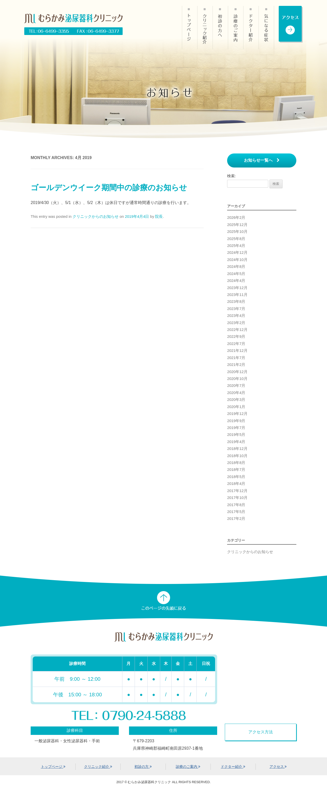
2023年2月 (236, 323)
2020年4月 (236, 393)
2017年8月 (236, 505)
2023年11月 (237, 295)
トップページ (53, 767)
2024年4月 (236, 281)
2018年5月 (236, 477)
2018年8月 (236, 463)
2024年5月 (236, 274)
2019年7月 (236, 428)
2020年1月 (236, 407)
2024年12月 (237, 252)
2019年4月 (236, 442)
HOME (189, 27)
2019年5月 (236, 435)
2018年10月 (237, 456)
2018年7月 (236, 470)
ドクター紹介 (251, 27)
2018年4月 (236, 484)
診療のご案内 (235, 27)
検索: (231, 176)
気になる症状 (266, 27)
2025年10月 (237, 232)
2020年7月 (236, 386)
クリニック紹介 (205, 27)
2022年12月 (237, 330)
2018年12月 (237, 449)
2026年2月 (236, 218)
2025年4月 (236, 246)
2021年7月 (236, 358)
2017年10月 (237, 498)
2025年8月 (236, 239)
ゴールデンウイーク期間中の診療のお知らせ (109, 187)
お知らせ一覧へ (261, 160)
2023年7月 (236, 309)
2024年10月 (237, 260)
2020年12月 (237, 372)
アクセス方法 (260, 732)
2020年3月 (236, 400)
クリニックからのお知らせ (96, 216)
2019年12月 (237, 414)
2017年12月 (237, 491)
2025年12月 (237, 225)
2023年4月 (236, 316)
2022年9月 (236, 337)
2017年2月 (236, 519)
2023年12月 (237, 288)
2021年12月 (237, 351)
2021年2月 (236, 365)
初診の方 (220, 27)
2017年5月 (236, 512)
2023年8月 (236, 302)
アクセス (278, 767)
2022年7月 (236, 344)
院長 (159, 216)
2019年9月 (236, 421)
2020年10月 (237, 379)
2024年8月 (236, 267)
